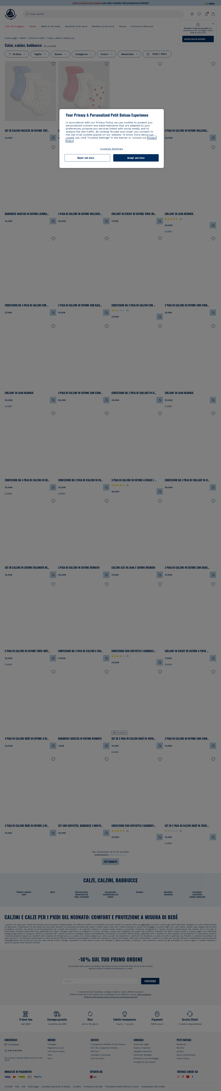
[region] (111, 138)
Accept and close (136, 157)
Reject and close (85, 157)
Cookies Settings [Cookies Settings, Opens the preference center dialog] (111, 148)
